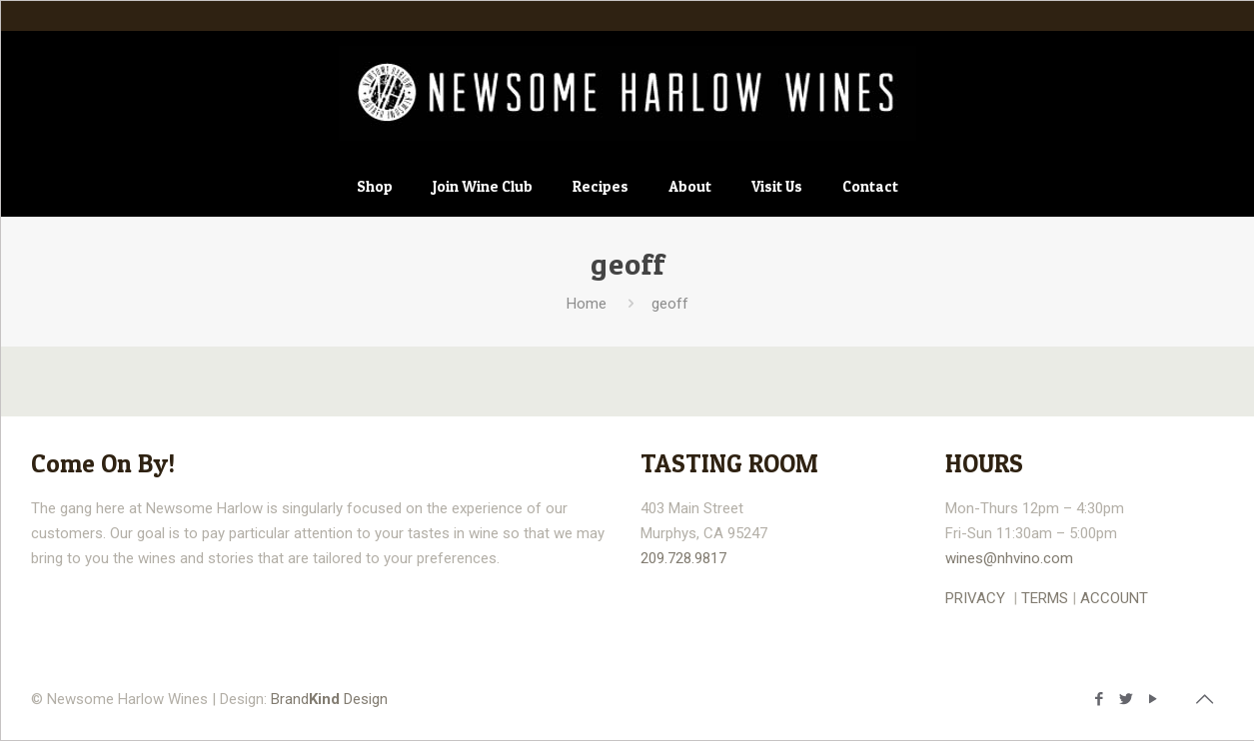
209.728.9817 (683, 558)
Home (587, 304)
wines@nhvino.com (1009, 558)
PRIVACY (975, 598)
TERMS (1044, 598)
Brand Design (329, 699)
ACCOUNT (1114, 598)
